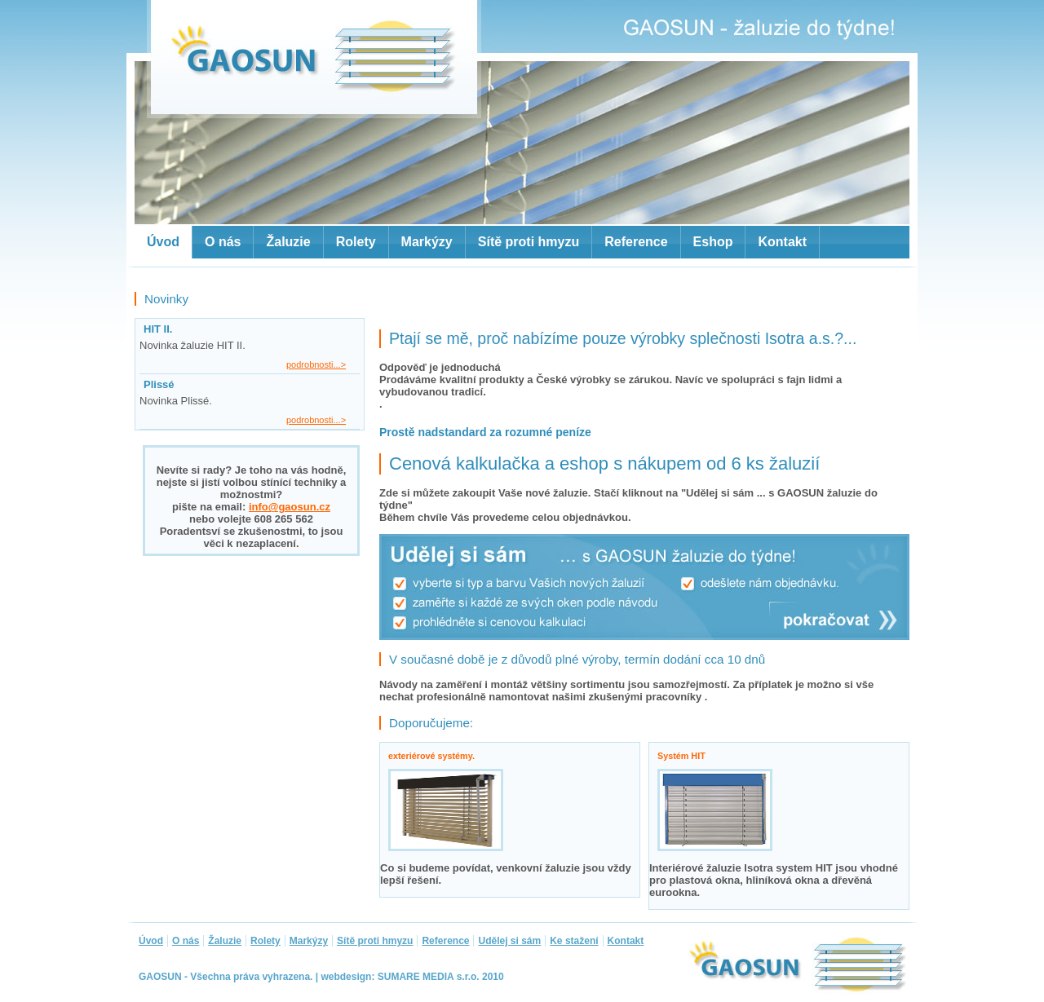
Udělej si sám (509, 941)
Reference (635, 242)
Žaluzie (288, 242)
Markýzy (427, 242)
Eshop (713, 242)
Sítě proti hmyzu (528, 242)
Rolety (356, 242)
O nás (223, 242)
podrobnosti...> (316, 364)
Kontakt (782, 242)
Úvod (163, 242)
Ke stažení (574, 941)
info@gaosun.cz (289, 507)
